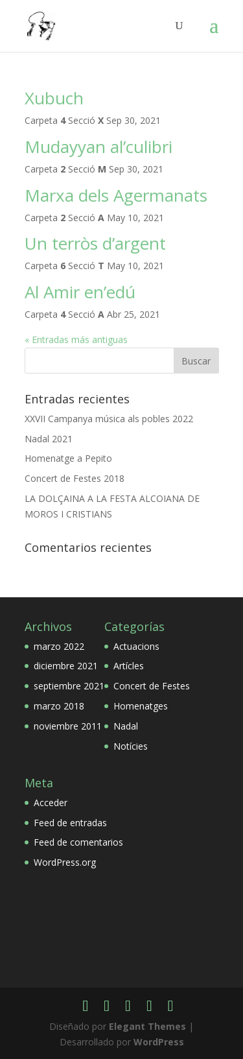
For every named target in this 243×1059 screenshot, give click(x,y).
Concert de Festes (151, 686)
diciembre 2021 (66, 666)
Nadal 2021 (49, 439)
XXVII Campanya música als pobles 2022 (109, 418)
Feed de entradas (70, 822)
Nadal (125, 726)
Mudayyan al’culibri (98, 146)
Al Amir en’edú (80, 291)
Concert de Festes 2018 (74, 478)
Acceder (50, 802)
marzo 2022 (59, 646)
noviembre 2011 (68, 726)
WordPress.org (65, 862)
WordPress (158, 1042)
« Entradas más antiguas (76, 339)
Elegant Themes (147, 1026)
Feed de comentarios (78, 842)
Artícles (128, 666)
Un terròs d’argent (95, 243)
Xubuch (54, 98)
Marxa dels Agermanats (116, 195)
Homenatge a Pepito (68, 458)
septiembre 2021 (69, 686)
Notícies (130, 746)
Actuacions (136, 646)
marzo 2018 (59, 706)
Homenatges (140, 706)
